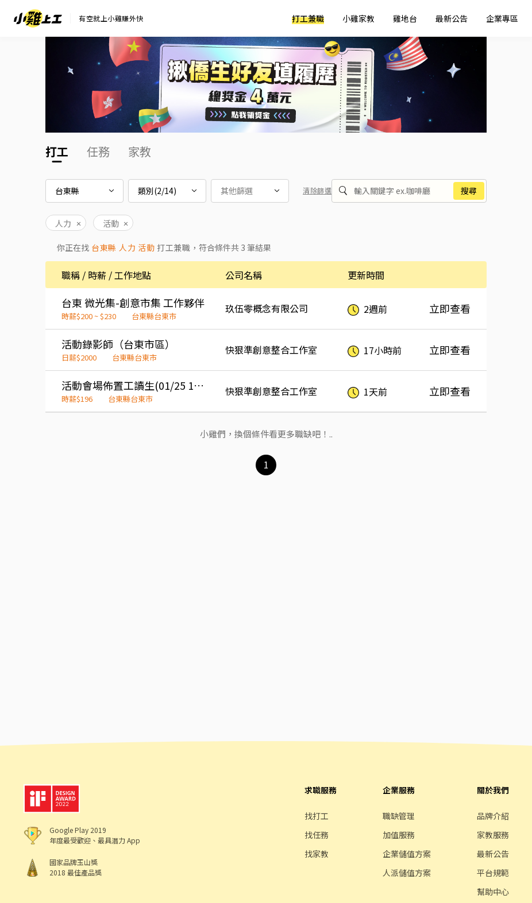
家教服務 (493, 834)
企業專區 (502, 18)
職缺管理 (399, 815)
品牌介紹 (493, 815)
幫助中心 (493, 891)
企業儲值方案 (407, 853)
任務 (98, 151)
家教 (139, 151)
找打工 (316, 815)
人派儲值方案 (407, 872)
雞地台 (405, 18)
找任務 (316, 834)
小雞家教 (358, 18)
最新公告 (451, 18)
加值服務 (399, 834)
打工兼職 (308, 18)
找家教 (316, 853)
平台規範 (493, 872)
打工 (56, 151)
